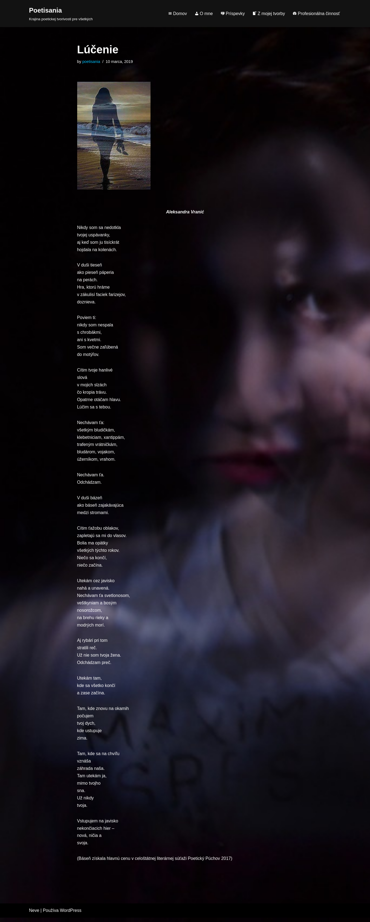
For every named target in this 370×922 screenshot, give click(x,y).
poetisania (91, 61)
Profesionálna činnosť (316, 13)
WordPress (71, 915)
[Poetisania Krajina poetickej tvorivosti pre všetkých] (61, 13)
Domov (176, 13)
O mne (203, 13)
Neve (34, 915)
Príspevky (232, 13)
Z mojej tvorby (268, 13)
